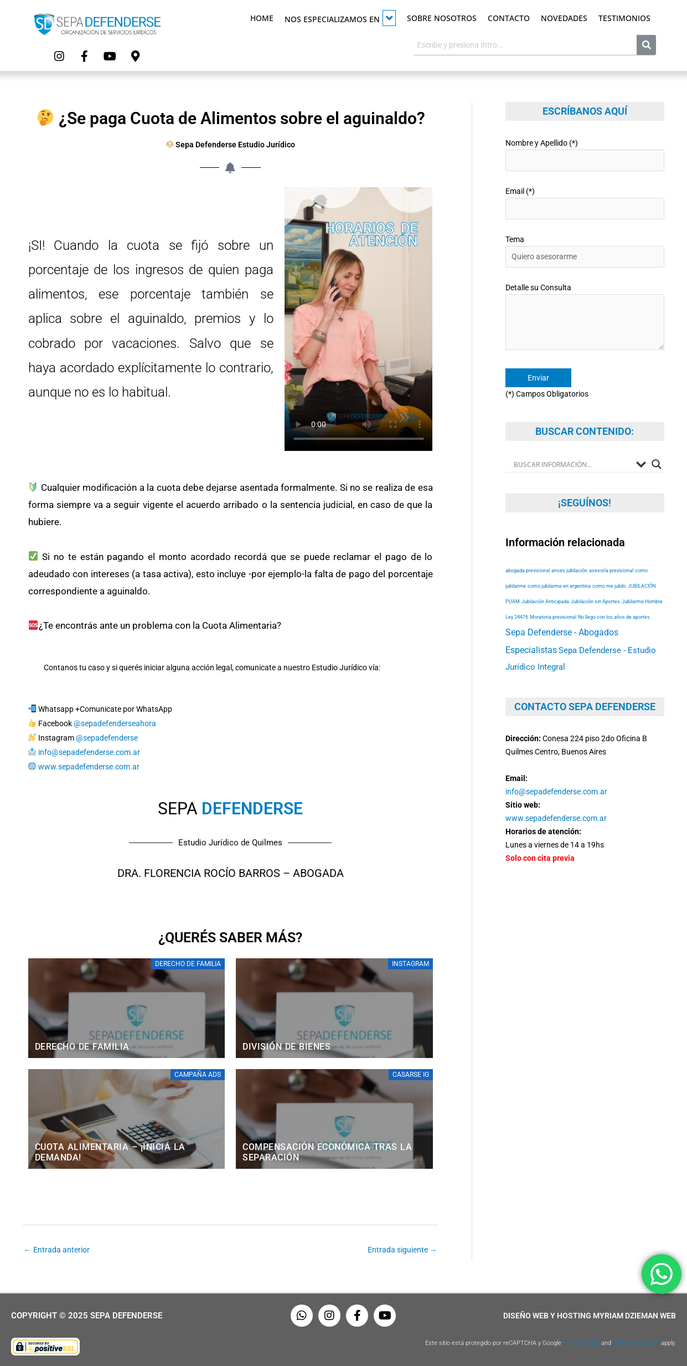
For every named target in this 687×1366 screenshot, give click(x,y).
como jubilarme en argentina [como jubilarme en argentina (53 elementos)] (559, 586)
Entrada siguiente (402, 1249)
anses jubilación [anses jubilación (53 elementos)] (569, 570)
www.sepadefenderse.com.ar (89, 766)
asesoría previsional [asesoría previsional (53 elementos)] (611, 570)
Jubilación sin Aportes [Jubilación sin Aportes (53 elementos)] (595, 601)
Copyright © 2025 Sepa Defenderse (86, 1315)
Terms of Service (636, 1342)
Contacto (509, 18)
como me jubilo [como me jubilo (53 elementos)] (609, 586)
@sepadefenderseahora (115, 722)
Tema (584, 250)
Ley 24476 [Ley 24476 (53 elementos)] (516, 617)
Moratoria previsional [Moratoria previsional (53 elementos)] (553, 617)
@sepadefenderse (107, 737)
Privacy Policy (581, 1342)
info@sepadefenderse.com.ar (89, 751)
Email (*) (584, 202)
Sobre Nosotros (442, 18)
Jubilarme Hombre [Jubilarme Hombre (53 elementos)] (642, 601)
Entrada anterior (57, 1249)
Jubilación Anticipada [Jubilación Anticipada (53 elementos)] (545, 601)
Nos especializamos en (340, 18)
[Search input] (572, 463)
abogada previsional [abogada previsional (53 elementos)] (527, 570)
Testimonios (624, 18)
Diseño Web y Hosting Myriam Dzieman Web (589, 1315)
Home (261, 18)
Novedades (564, 18)
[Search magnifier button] (656, 463)
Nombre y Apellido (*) (584, 154)
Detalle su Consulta (584, 318)
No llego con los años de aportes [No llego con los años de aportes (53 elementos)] (614, 617)
